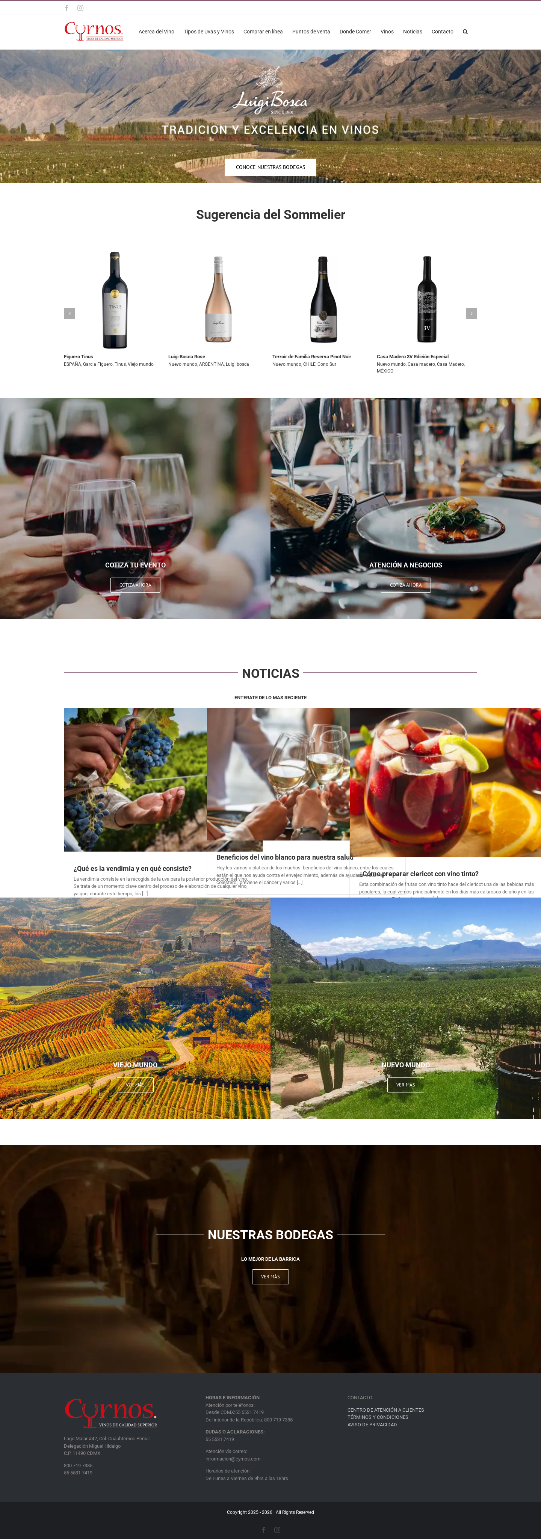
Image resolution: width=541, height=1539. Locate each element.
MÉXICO (385, 371)
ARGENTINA (211, 364)
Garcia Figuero (98, 364)
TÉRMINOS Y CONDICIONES (378, 1417)
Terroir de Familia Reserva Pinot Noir (311, 356)
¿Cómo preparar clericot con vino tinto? (419, 874)
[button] (465, 31)
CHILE (309, 364)
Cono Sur (326, 364)
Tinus (120, 364)
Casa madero (421, 364)
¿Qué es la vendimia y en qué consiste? (133, 868)
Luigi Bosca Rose (186, 356)
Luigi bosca (237, 364)
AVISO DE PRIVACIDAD (372, 1424)
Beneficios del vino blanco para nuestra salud (285, 857)
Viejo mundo (141, 364)
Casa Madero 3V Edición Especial (413, 356)
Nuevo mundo (182, 364)
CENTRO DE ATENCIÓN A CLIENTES (386, 1410)
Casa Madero (450, 364)
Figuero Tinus (78, 356)
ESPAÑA (72, 364)
